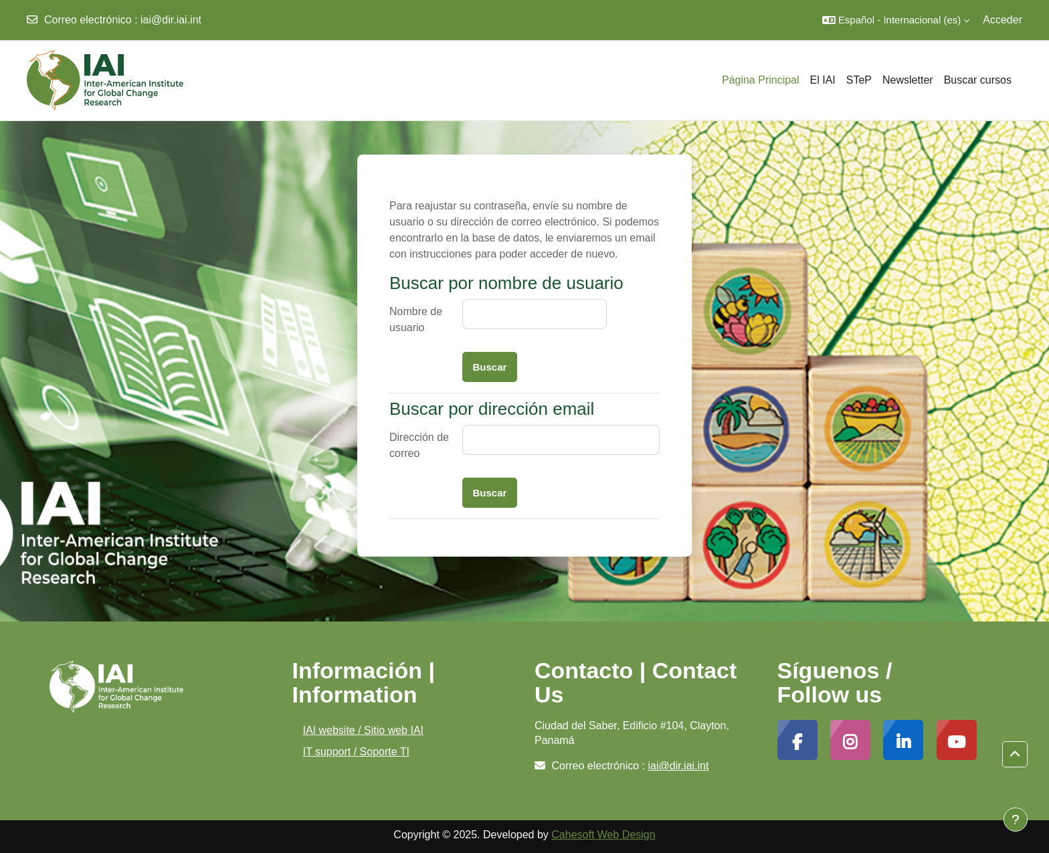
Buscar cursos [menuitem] (978, 80)
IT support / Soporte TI (356, 751)
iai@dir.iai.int (170, 19)
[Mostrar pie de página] (1016, 820)
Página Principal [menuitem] (760, 80)
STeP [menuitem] (859, 80)
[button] (895, 20)
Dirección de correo (419, 445)
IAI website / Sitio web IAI (363, 730)
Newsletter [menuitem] (907, 80)
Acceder (1002, 19)
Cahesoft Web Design (603, 834)
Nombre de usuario (415, 319)
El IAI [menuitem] (823, 80)
